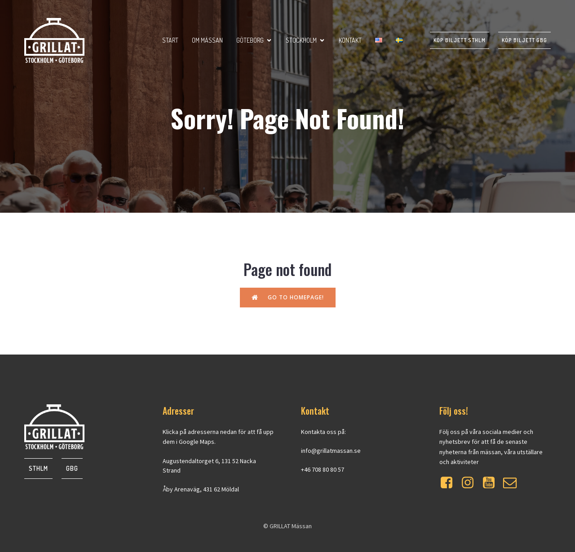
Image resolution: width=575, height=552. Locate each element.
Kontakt (350, 40)
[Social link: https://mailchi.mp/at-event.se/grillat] (513, 483)
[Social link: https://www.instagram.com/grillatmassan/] (471, 483)
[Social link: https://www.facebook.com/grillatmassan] (449, 483)
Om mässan (207, 40)
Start (170, 40)
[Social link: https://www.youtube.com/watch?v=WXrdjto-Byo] (492, 483)
